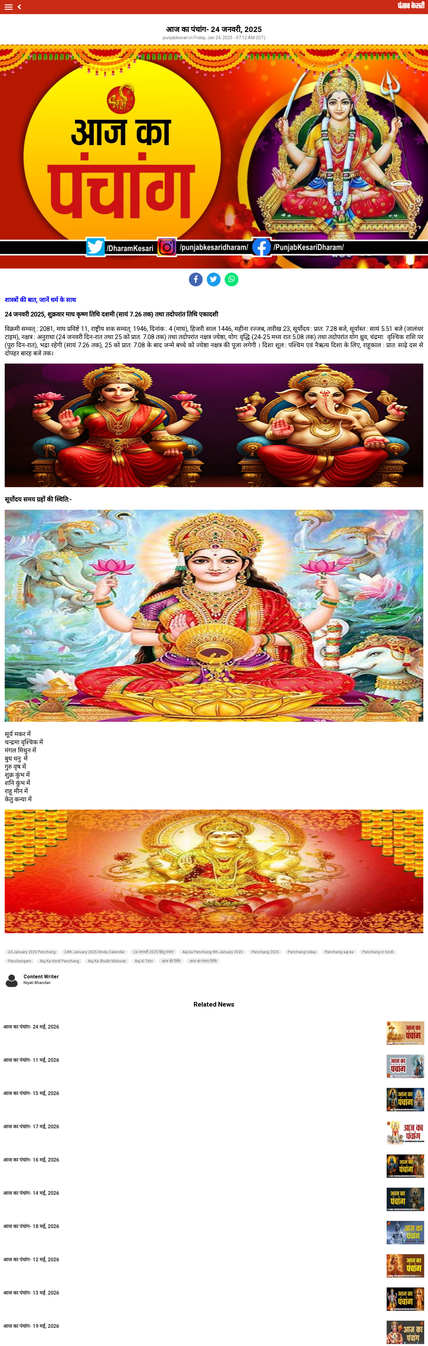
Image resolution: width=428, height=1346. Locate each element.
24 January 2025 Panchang (32, 952)
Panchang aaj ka (339, 952)
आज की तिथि (171, 961)
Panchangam (19, 961)
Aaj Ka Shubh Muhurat (107, 961)
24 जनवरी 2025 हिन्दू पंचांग (153, 952)
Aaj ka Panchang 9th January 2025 (212, 952)
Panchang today (302, 952)
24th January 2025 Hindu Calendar (94, 952)
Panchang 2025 (265, 952)
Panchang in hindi (377, 952)
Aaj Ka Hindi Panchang (59, 961)
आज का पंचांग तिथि (203, 961)
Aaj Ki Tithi (144, 961)
